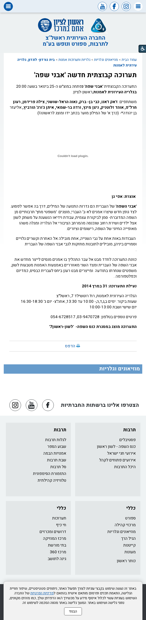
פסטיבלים (127, 440)
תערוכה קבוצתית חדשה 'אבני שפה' (85, 75)
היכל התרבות (125, 467)
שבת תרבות (56, 460)
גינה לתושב (57, 559)
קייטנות (129, 545)
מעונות (130, 552)
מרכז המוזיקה (54, 538)
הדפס (70, 346)
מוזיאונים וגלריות (106, 59)
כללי (131, 508)
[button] (138, 6)
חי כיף (61, 525)
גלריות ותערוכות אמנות (74, 59)
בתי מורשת (57, 545)
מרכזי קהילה (125, 525)
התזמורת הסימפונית (49, 474)
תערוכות (59, 518)
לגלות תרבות (55, 440)
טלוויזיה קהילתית (52, 480)
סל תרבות (58, 467)
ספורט (130, 518)
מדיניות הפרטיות (42, 593)
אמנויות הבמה (54, 453)
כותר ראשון (126, 561)
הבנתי (73, 611)
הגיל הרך (128, 538)
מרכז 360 (58, 552)
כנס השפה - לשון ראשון (116, 446)
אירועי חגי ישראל (121, 453)
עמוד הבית (129, 59)
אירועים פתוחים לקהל (117, 460)
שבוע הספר (56, 446)
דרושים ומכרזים (53, 532)
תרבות (129, 429)
